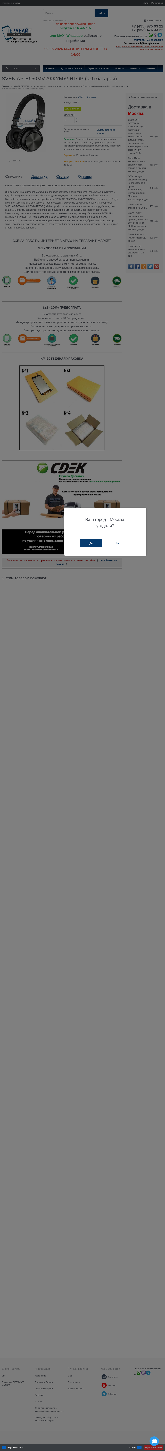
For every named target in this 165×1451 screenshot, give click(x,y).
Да (91, 543)
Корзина (132, 1447)
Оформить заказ (153, 1447)
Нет (117, 543)
